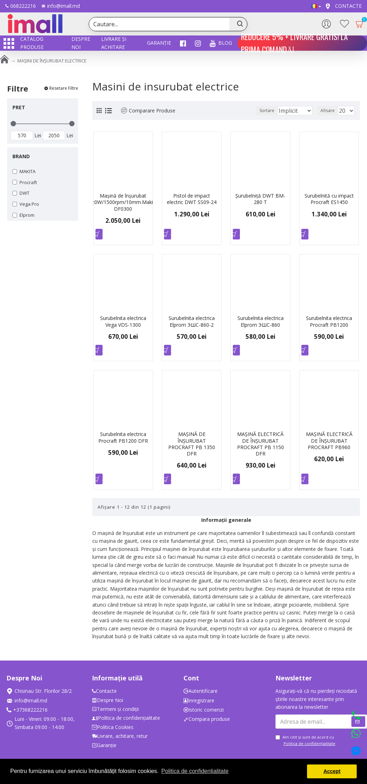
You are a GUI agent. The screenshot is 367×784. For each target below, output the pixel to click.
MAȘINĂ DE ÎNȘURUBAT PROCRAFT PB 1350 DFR (191, 447)
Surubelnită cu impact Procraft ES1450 (329, 199)
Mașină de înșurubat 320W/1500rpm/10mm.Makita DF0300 (123, 202)
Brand (21, 156)
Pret (18, 107)
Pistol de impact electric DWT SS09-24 (192, 199)
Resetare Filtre (63, 88)
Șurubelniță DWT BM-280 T (260, 199)
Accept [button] (331, 771)
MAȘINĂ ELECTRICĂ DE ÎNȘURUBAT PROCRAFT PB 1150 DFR (260, 447)
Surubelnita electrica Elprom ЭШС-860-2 (192, 323)
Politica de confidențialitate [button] (194, 771)
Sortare (255, 110)
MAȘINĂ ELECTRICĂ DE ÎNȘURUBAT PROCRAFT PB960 (329, 444)
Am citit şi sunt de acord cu (305, 741)
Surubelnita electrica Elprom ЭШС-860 (260, 323)
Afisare (330, 110)
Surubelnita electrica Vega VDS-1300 (123, 323)
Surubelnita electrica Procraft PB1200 (329, 323)
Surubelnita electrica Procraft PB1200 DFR (123, 441)
